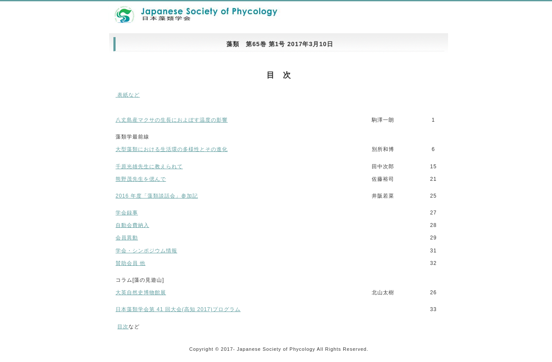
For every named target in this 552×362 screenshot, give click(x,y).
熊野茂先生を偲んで (141, 179)
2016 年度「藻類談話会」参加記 (157, 196)
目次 (123, 327)
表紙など (128, 95)
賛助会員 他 (130, 263)
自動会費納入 (132, 225)
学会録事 (127, 213)
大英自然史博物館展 (141, 293)
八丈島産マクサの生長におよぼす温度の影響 (172, 120)
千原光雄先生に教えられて (149, 167)
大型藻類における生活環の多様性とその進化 (172, 149)
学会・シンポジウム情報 (146, 251)
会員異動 (127, 238)
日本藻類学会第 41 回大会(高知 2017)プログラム (178, 309)
